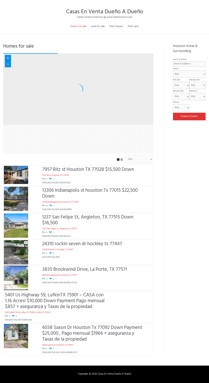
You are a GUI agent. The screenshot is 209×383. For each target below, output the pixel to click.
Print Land (133, 26)
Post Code (176, 80)
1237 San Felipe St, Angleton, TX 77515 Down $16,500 (87, 220)
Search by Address (180, 59)
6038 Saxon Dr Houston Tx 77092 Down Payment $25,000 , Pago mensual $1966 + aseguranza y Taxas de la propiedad (92, 334)
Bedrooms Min (194, 80)
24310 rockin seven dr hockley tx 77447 (82, 244)
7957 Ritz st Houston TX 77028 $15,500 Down (88, 170)
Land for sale (98, 26)
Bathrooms (193, 91)
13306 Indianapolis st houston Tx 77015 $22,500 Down (90, 193)
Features (176, 102)
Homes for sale (78, 26)
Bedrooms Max (178, 91)
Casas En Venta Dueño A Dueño (104, 12)
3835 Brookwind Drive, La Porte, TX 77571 (84, 269)
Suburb (175, 68)
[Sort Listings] (139, 159)
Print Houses (116, 26)
